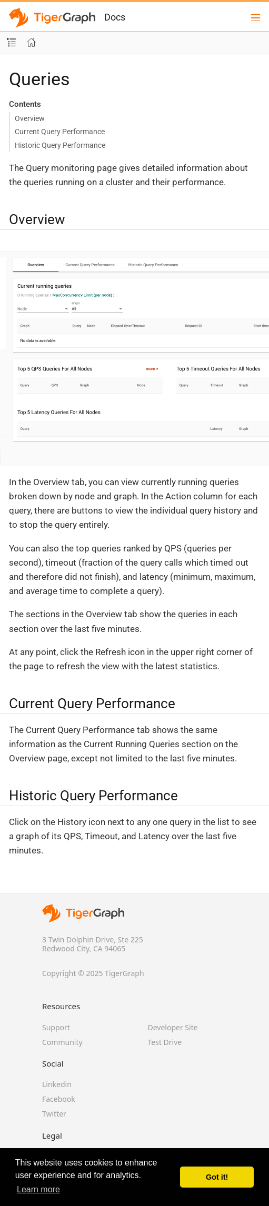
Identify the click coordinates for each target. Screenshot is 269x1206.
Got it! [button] (217, 1177)
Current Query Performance (60, 131)
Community (62, 1042)
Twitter (54, 1114)
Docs (114, 17)
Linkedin (57, 1084)
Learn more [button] (38, 1189)
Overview (30, 118)
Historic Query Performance (60, 145)
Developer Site (173, 1027)
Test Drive (165, 1042)
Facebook (58, 1099)
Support (56, 1027)
